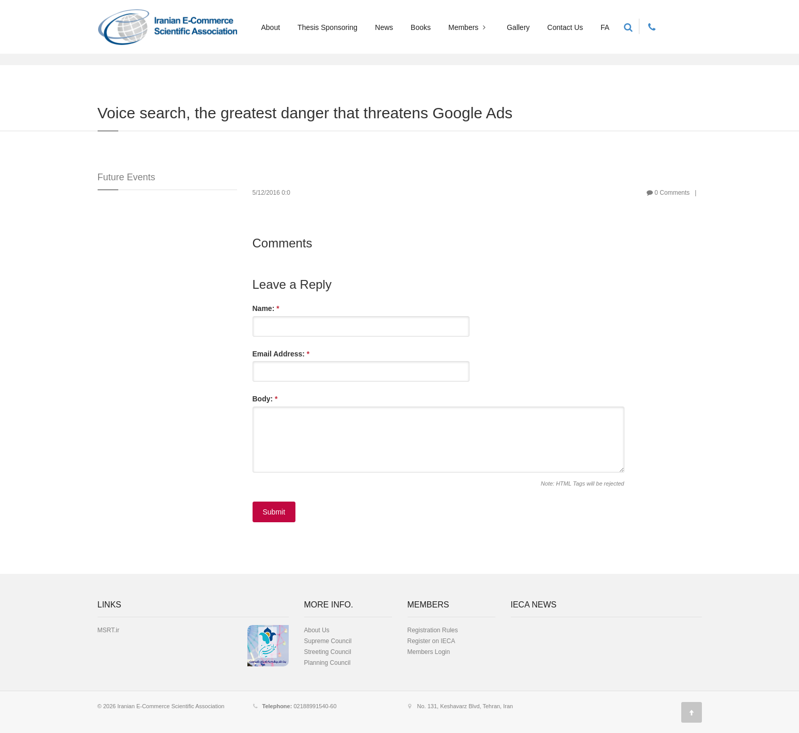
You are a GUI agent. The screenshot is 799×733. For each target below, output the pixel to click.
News (384, 27)
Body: (265, 398)
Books (421, 27)
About (270, 27)
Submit (274, 512)
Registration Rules (433, 630)
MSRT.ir (108, 630)
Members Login (429, 652)
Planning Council (327, 662)
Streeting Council (327, 652)
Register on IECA (432, 641)
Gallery (518, 27)
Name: (266, 308)
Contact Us (565, 27)
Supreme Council (328, 641)
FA (605, 27)
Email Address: (281, 354)
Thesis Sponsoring (327, 27)
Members (468, 27)
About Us (317, 630)
